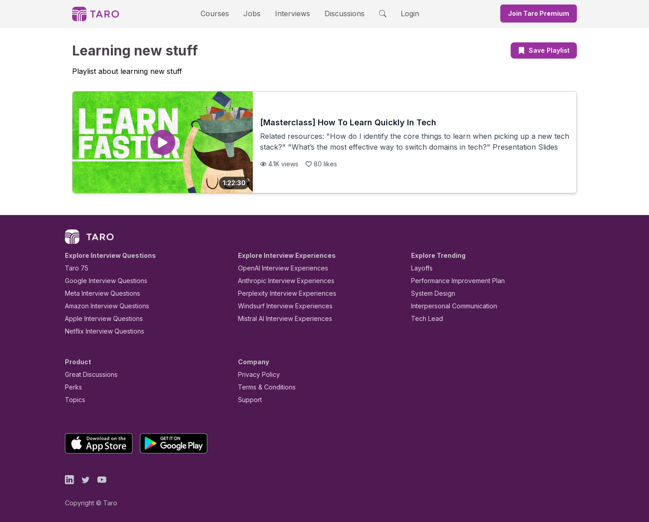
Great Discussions (88, 374)
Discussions (337, 13)
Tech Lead (424, 318)
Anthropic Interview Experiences (280, 280)
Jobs (254, 13)
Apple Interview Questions (99, 318)
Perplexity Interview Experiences (280, 293)
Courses (222, 13)
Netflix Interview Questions (100, 331)
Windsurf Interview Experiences (279, 305)
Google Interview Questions (100, 280)
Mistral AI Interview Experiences (280, 318)
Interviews (291, 13)
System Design (430, 293)
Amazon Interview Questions (102, 305)
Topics (73, 399)
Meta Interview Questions (97, 293)
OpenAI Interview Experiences (277, 268)
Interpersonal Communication (449, 305)
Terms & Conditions (263, 387)
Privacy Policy (256, 374)
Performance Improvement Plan (451, 280)
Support (248, 399)
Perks (72, 387)
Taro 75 (74, 268)
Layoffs (420, 268)
